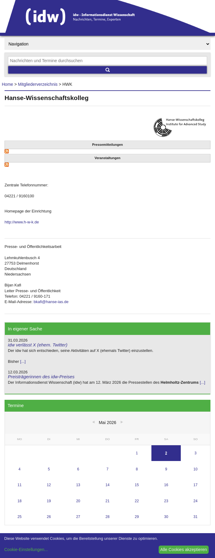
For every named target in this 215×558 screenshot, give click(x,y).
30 (166, 517)
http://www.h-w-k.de (22, 222)
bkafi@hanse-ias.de (51, 301)
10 (195, 469)
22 (137, 501)
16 (166, 485)
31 (195, 517)
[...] (22, 361)
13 (78, 485)
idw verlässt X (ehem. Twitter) (37, 344)
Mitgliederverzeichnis (38, 84)
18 (20, 501)
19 (49, 501)
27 (78, 517)
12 (49, 485)
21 (107, 501)
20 (78, 501)
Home (7, 84)
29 (137, 517)
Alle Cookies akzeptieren (183, 549)
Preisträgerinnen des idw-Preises (41, 376)
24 (195, 501)
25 (20, 517)
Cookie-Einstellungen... (26, 549)
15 (137, 485)
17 (195, 485)
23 (166, 501)
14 (107, 485)
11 (20, 485)
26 (49, 517)
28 (107, 517)
